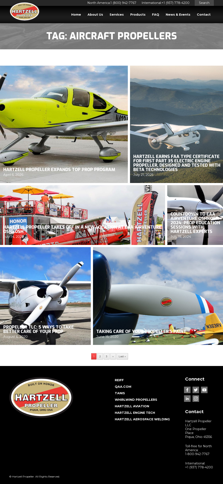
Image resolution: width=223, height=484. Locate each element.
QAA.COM (123, 387)
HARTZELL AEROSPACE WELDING (142, 419)
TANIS (120, 393)
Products (137, 15)
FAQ (155, 15)
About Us (95, 15)
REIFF (119, 380)
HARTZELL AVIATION (132, 406)
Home (76, 15)
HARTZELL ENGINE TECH (135, 413)
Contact (204, 15)
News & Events (178, 15)
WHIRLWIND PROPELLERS (136, 400)
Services (117, 15)
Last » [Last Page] (122, 356)
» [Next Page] (113, 356)
